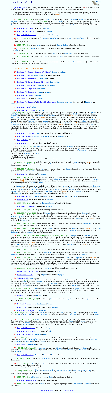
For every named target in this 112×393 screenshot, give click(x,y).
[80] (15, 377)
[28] (15, 75)
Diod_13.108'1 (22, 345)
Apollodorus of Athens (21, 7)
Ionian (24, 281)
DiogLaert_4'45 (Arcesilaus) (26, 35)
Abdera (69, 102)
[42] (15, 143)
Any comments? (68, 390)
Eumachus (77, 218)
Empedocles (41, 89)
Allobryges (34, 377)
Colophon (41, 312)
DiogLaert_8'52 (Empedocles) (26, 89)
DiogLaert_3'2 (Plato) (24, 107)
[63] (15, 278)
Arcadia (71, 189)
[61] (15, 271)
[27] (15, 72)
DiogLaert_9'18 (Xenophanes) (26, 310)
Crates (46, 28)
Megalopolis (45, 370)
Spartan (38, 295)
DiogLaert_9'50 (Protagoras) (26, 328)
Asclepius (16, 114)
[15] (15, 31)
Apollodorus (15, 21)
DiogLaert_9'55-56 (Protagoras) (27, 331)
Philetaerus (17, 351)
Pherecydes (17, 341)
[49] (15, 200)
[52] (15, 210)
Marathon (47, 213)
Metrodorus (47, 268)
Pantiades (96, 179)
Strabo (52, 370)
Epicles (74, 228)
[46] (15, 174)
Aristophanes (41, 348)
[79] (15, 370)
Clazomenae (50, 85)
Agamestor (19, 186)
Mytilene (62, 72)
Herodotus (59, 21)
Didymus (27, 323)
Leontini (47, 92)
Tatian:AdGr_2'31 (23, 278)
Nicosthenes (49, 191)
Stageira (13, 116)
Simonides (54, 307)
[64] (15, 295)
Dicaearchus (82, 350)
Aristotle (42, 110)
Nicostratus (71, 350)
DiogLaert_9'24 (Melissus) (25, 334)
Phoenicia (44, 38)
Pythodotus (67, 123)
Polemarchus (87, 223)
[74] (15, 345)
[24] (15, 53)
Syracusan (38, 319)
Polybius (36, 370)
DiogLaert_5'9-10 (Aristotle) (26, 110)
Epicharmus (27, 314)
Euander (40, 183)
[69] (15, 319)
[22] (15, 45)
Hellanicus (82, 19)
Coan (46, 338)
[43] (15, 146)
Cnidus (75, 196)
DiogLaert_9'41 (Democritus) (26, 102)
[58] (15, 252)
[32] (15, 89)
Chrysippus (42, 174)
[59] (15, 258)
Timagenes (83, 370)
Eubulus (13, 123)
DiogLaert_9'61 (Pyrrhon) (25, 133)
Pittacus (55, 72)
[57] (15, 249)
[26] (15, 62)
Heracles (25, 339)
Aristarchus (14, 254)
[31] (15, 85)
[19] (15, 38)
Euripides (40, 98)
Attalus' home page (47, 390)
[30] (15, 82)
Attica (67, 258)
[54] (15, 223)
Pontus (42, 383)
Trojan (39, 280)
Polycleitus (70, 244)
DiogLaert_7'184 (22, 174)
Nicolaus (68, 370)
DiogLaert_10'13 (22, 140)
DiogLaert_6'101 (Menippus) (26, 380)
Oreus (32, 363)
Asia (53, 19)
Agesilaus (25, 285)
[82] (15, 383)
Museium (53, 164)
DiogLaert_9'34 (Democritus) (46, 102)
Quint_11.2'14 (21, 307)
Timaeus (75, 312)
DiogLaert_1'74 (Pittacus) (25, 72)
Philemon (70, 146)
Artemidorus (54, 38)
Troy (58, 271)
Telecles (32, 183)
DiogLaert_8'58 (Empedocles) (26, 92)
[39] (15, 133)
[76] (15, 355)
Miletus (43, 75)
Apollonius (77, 191)
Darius (97, 314)
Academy (55, 35)
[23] (15, 48)
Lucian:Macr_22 (22, 200)
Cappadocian (61, 370)
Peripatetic (61, 136)
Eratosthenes (95, 339)
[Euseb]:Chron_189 (23, 271)
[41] (15, 140)
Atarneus (45, 121)
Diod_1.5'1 (34, 271)
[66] (15, 304)
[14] (15, 28)
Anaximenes (41, 304)
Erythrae (42, 188)
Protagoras (49, 328)
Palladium (14, 232)
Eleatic (61, 312)
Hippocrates (37, 338)
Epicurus (43, 140)
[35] (15, 98)
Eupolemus (96, 186)
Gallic (51, 377)
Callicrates (34, 189)
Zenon (52, 82)
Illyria (44, 203)
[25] (15, 57)
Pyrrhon (37, 133)
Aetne (83, 321)
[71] (15, 331)
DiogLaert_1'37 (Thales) (25, 75)
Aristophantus (77, 258)
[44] (15, 162)
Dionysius (88, 383)
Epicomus (86, 235)
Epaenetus (18, 193)
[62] (15, 275)
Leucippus (88, 102)
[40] (15, 136)
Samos (45, 334)
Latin (35, 288)
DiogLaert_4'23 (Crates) (25, 28)
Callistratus (57, 179)
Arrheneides (22, 164)
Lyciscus (17, 244)
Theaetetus (36, 193)
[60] (15, 268)
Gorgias (40, 92)
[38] (15, 110)
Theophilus (91, 119)
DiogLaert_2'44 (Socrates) (25, 95)
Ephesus (21, 189)
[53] (15, 213)
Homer (31, 278)
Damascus (76, 370)
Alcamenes (53, 299)
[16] (15, 35)
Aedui (39, 45)
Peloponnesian (15, 25)
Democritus (61, 102)
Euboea (43, 363)
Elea (58, 82)
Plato (34, 107)
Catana (71, 321)
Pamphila (73, 25)
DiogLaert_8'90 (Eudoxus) (25, 196)
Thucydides (73, 19)
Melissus (38, 334)
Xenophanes (41, 310)
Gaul (58, 45)
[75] (15, 348)
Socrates (38, 95)
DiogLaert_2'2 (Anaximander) (26, 79)
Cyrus (16, 316)
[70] (15, 328)
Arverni (33, 48)
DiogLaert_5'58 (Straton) (25, 136)
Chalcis (75, 114)
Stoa (42, 169)
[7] (14, 19)
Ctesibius (50, 200)
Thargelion (24, 220)
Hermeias (31, 121)
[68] (15, 310)
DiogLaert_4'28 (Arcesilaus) (26, 31)
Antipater (76, 162)
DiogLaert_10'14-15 (23, 143)
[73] (15, 338)
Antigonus (30, 164)
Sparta (44, 275)
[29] (15, 79)
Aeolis (48, 19)
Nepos (44, 292)
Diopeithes (27, 153)
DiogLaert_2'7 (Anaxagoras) (26, 85)
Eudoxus (38, 196)
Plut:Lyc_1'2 (21, 295)
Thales (36, 75)
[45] (15, 169)
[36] (15, 102)
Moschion (65, 186)
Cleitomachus (72, 230)
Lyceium (91, 124)
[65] (15, 299)
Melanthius (47, 252)
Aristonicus (26, 324)
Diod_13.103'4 (22, 98)
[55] (15, 228)
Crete (49, 62)
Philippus (45, 123)
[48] (15, 196)
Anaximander (42, 79)
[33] (15, 92)
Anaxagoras (40, 85)
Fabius (61, 57)
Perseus (56, 189)
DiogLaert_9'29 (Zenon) (42, 82)
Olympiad (40, 116)
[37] (15, 107)
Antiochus (64, 372)
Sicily (45, 196)
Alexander (16, 124)
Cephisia (37, 153)
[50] (15, 203)
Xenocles (14, 191)
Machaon (92, 112)
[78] (15, 363)
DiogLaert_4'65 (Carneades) (26, 206)
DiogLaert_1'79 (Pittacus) (43, 72)
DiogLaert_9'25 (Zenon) (25, 82)
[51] (15, 206)
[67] (15, 307)
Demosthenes (15, 117)
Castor (90, 370)
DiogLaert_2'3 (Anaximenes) (26, 304)
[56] (15, 235)
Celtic (16, 50)
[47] (15, 177)
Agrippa (76, 288)
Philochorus (70, 280)
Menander (37, 146)
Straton (36, 136)
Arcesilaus (48, 31)
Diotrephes (51, 116)
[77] (15, 358)
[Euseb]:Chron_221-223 (25, 275)
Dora (70, 38)
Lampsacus (45, 136)
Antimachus (32, 345)
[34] (15, 95)
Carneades (48, 206)
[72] (15, 334)
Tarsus (99, 228)
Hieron (96, 312)
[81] (15, 380)
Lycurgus (75, 285)
